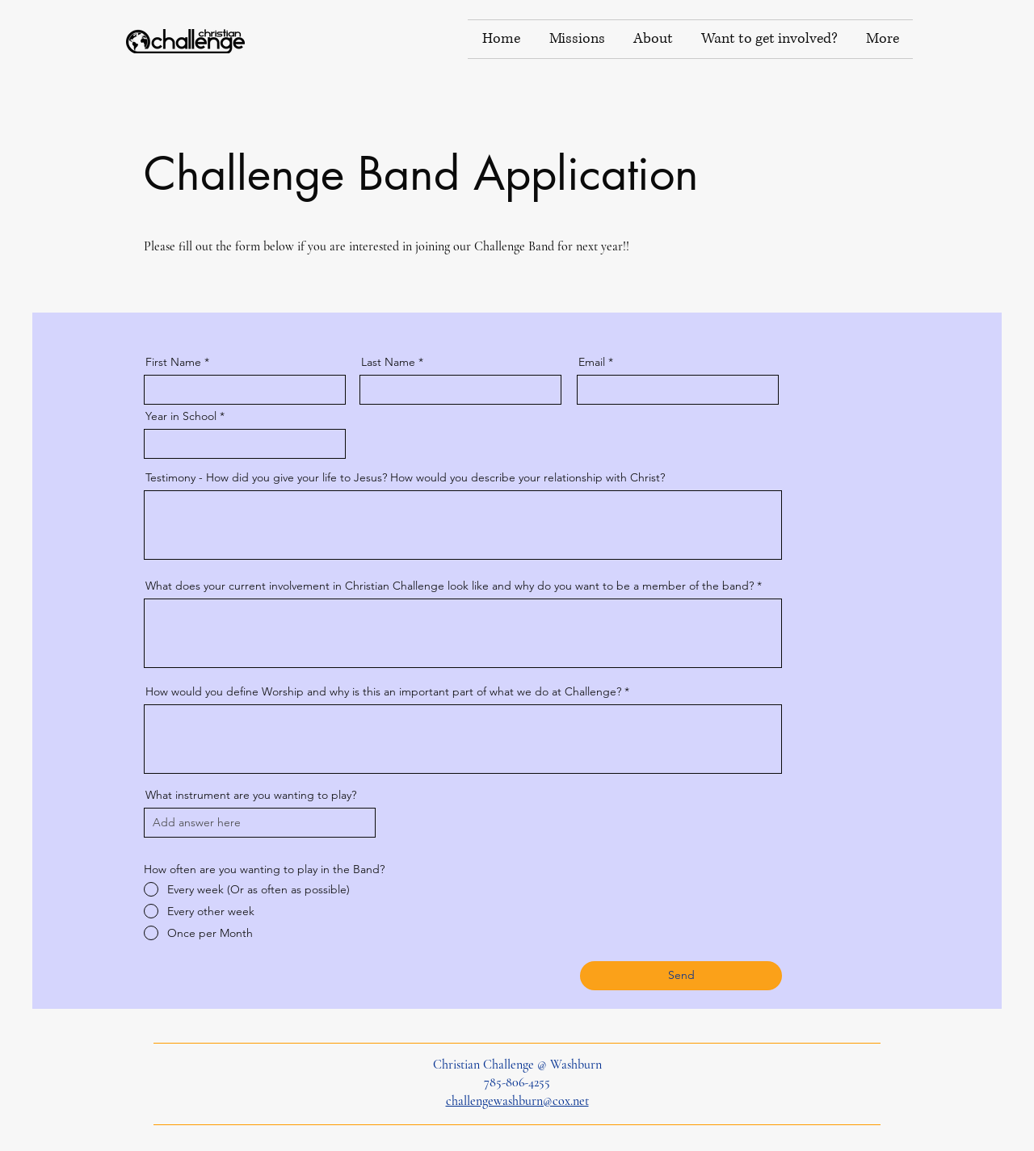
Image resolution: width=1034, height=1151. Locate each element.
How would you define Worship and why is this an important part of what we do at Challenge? (383, 691)
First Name (173, 362)
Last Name (388, 362)
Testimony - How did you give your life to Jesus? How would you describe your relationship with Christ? (405, 477)
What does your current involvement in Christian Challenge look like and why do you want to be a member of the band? (449, 585)
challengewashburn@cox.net (517, 1101)
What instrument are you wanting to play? (250, 794)
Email (591, 362)
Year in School (180, 416)
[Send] (681, 975)
